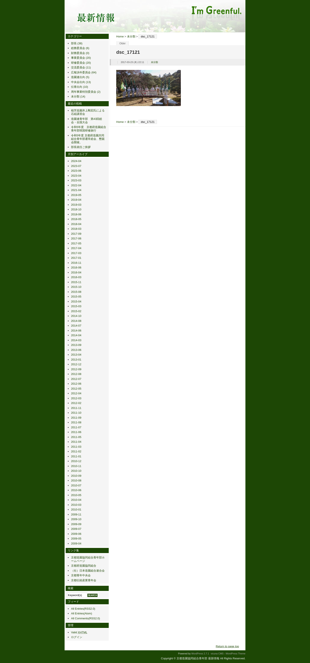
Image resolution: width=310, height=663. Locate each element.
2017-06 (76, 238)
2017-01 (76, 257)
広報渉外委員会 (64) (83, 72)
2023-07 (76, 166)
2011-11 (76, 408)
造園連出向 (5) (80, 77)
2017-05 (76, 243)
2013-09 (76, 345)
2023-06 (76, 170)
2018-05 (76, 219)
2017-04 (76, 248)
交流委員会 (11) (81, 67)
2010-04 (76, 499)
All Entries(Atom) (81, 613)
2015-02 (76, 311)
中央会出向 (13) (81, 82)
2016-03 (76, 277)
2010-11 (76, 466)
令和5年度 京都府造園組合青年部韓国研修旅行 (88, 128)
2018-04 (76, 224)
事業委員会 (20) (81, 57)
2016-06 (76, 267)
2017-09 (76, 233)
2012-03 (76, 398)
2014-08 (76, 320)
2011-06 (76, 432)
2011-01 (76, 456)
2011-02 (76, 451)
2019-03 (76, 204)
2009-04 (76, 543)
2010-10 (76, 470)
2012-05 (76, 388)
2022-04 (76, 185)
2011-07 (76, 427)
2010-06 (76, 490)
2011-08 (76, 422)
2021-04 (76, 190)
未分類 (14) (78, 96)
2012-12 (76, 364)
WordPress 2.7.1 (200, 653)
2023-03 (76, 180)
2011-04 (76, 441)
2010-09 (76, 475)
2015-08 (76, 291)
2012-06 (76, 383)
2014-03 (76, 340)
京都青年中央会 (81, 575)
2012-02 (76, 403)
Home (120, 36)
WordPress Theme (235, 653)
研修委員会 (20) (81, 62)
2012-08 (76, 374)
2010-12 (76, 461)
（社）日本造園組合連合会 (88, 570)
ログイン (76, 637)
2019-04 (76, 199)
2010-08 (76, 480)
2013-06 (76, 350)
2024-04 (76, 161)
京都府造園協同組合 (83, 565)
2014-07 (76, 325)
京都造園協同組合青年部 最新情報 (155, 16)
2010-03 (76, 504)
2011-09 (76, 417)
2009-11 (76, 514)
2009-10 (76, 519)
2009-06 (76, 533)
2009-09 (76, 524)
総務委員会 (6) (80, 48)
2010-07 (76, 485)
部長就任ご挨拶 (81, 147)
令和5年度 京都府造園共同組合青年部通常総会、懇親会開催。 (88, 139)
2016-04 (76, 272)
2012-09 (76, 369)
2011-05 (76, 437)
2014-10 (76, 316)
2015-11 (76, 282)
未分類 (131, 36)
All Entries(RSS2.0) (83, 608)
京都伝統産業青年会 (83, 580)
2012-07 (76, 379)
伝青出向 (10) (79, 86)
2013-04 (76, 354)
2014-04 (76, 335)
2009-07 (76, 528)
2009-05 (76, 538)
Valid (79, 632)
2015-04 (76, 301)
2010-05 (76, 495)
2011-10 (76, 412)
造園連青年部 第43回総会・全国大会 (86, 120)
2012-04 (76, 393)
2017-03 (76, 253)
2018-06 (76, 214)
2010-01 (76, 509)
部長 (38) (76, 43)
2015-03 (76, 306)
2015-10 (76, 286)
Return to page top (227, 646)
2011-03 (76, 446)
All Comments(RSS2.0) (85, 618)
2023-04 (76, 175)
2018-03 (76, 228)
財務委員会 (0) (80, 53)
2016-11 (76, 262)
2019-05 (76, 195)
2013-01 (76, 359)
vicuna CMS (217, 653)
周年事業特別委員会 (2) (86, 91)
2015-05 (76, 296)
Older (122, 43)
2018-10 (76, 209)
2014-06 (76, 330)
